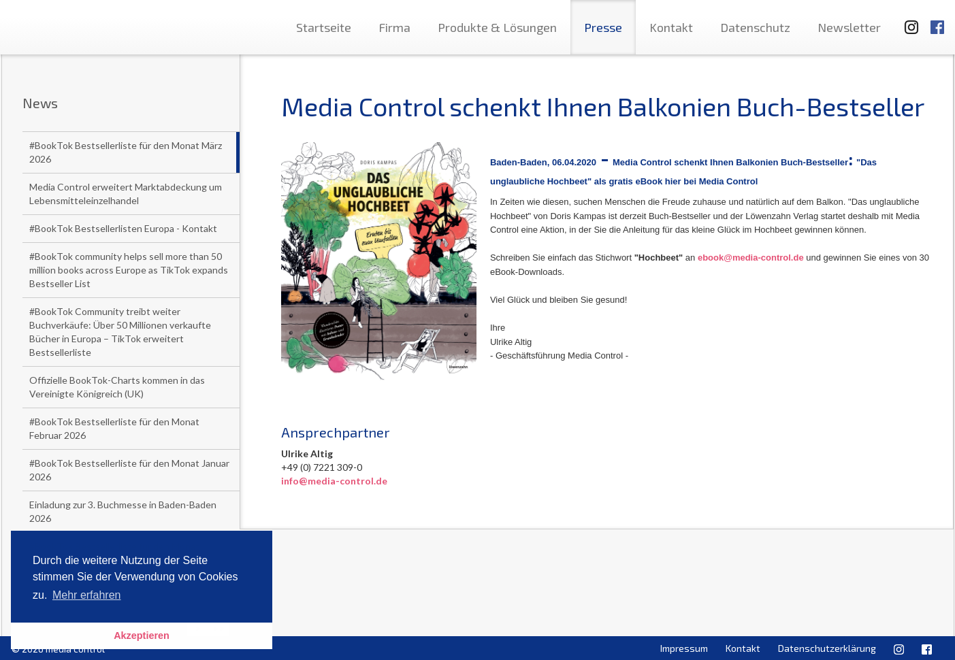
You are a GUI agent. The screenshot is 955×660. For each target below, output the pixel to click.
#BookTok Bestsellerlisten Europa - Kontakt (123, 228)
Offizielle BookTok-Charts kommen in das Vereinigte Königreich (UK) (117, 386)
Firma (394, 27)
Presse (603, 27)
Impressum (684, 648)
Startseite (323, 27)
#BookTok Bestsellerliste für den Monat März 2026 (125, 152)
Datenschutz (755, 27)
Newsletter (849, 27)
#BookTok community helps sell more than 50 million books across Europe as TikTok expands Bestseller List (128, 269)
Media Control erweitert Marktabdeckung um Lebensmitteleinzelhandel (125, 193)
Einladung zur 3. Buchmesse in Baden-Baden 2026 (122, 511)
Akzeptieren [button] (141, 635)
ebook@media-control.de (751, 257)
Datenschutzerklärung (827, 648)
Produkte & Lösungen (497, 27)
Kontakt (671, 27)
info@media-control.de (334, 480)
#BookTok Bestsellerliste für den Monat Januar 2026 (129, 469)
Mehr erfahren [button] (86, 595)
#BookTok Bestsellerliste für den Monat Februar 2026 (114, 428)
